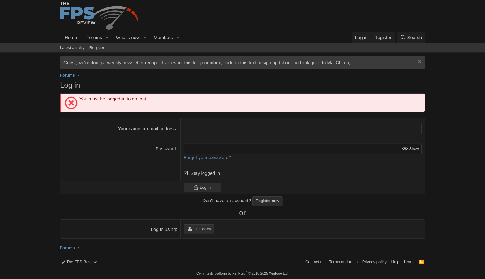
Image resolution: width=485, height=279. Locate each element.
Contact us (314, 261)
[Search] (411, 37)
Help (395, 261)
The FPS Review (79, 261)
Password (166, 148)
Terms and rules (343, 261)
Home (71, 37)
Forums (94, 37)
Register (96, 47)
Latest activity (72, 47)
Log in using (163, 229)
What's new (128, 37)
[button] (107, 37)
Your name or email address (147, 128)
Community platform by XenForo (242, 273)
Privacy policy (374, 261)
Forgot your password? (207, 157)
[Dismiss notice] (419, 62)
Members (163, 37)
